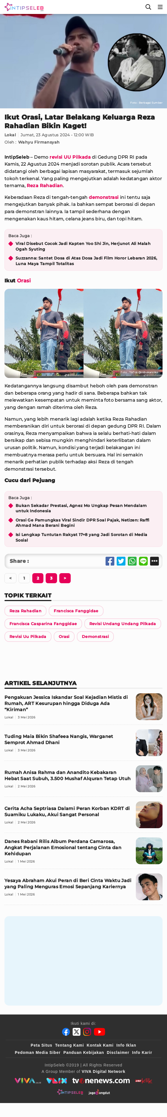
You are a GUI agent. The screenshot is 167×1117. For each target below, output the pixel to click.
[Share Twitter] (121, 561)
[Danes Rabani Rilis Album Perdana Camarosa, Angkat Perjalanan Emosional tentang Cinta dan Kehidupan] (83, 853)
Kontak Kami (100, 1045)
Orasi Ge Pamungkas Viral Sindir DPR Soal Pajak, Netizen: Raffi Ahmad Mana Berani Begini (82, 523)
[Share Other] (154, 561)
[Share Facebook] (109, 561)
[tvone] (100, 1080)
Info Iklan (126, 1045)
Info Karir (142, 1052)
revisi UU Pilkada (70, 157)
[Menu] (160, 7)
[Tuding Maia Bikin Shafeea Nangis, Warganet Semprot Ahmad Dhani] (83, 745)
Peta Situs (41, 1045)
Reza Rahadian (45, 185)
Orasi (24, 281)
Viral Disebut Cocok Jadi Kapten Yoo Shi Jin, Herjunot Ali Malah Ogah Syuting (83, 246)
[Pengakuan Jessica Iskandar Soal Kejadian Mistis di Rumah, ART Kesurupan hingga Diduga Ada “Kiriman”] (83, 709)
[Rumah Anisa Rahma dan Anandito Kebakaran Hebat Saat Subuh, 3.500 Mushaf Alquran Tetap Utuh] (83, 781)
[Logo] (23, 7)
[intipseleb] (70, 1092)
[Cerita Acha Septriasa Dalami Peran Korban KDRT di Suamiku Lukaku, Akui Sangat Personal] (83, 817)
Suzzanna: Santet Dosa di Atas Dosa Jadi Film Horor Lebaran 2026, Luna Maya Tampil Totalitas (86, 261)
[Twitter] (76, 1032)
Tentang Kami (69, 1045)
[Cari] (148, 7)
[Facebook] (66, 1032)
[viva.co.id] (28, 1080)
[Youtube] (99, 1032)
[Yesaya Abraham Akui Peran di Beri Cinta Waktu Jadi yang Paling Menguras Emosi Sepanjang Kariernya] (83, 889)
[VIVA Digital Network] (104, 1071)
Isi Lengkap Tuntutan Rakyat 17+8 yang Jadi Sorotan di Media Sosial (82, 537)
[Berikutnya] (37, 578)
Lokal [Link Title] (10, 134)
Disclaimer (118, 1052)
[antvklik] (143, 1080)
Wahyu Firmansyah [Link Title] (39, 142)
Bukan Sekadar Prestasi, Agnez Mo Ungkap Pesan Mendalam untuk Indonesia (81, 508)
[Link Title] (25, 611)
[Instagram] (87, 1032)
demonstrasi (104, 197)
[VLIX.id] (56, 1080)
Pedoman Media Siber (37, 1052)
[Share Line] (143, 561)
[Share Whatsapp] (132, 561)
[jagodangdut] (99, 1092)
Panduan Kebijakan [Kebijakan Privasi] (83, 1052)
